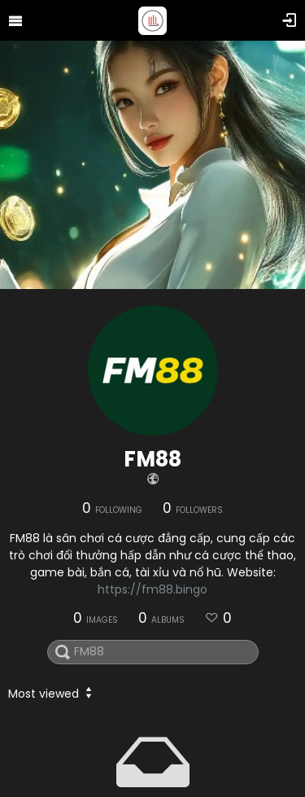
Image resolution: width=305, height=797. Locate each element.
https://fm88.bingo (152, 589)
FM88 (152, 459)
